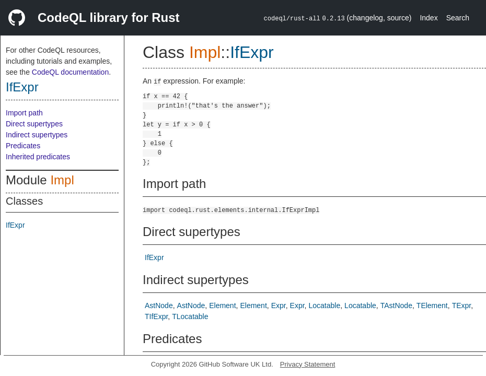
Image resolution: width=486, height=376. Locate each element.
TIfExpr (156, 316)
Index (428, 18)
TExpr (461, 305)
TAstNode (396, 305)
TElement (432, 305)
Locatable (325, 305)
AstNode (159, 305)
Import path (24, 113)
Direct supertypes (34, 124)
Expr (278, 305)
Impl (62, 180)
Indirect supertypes (36, 135)
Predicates (23, 146)
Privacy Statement (307, 364)
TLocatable (190, 316)
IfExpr (22, 87)
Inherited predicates (38, 156)
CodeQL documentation (70, 72)
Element (222, 305)
